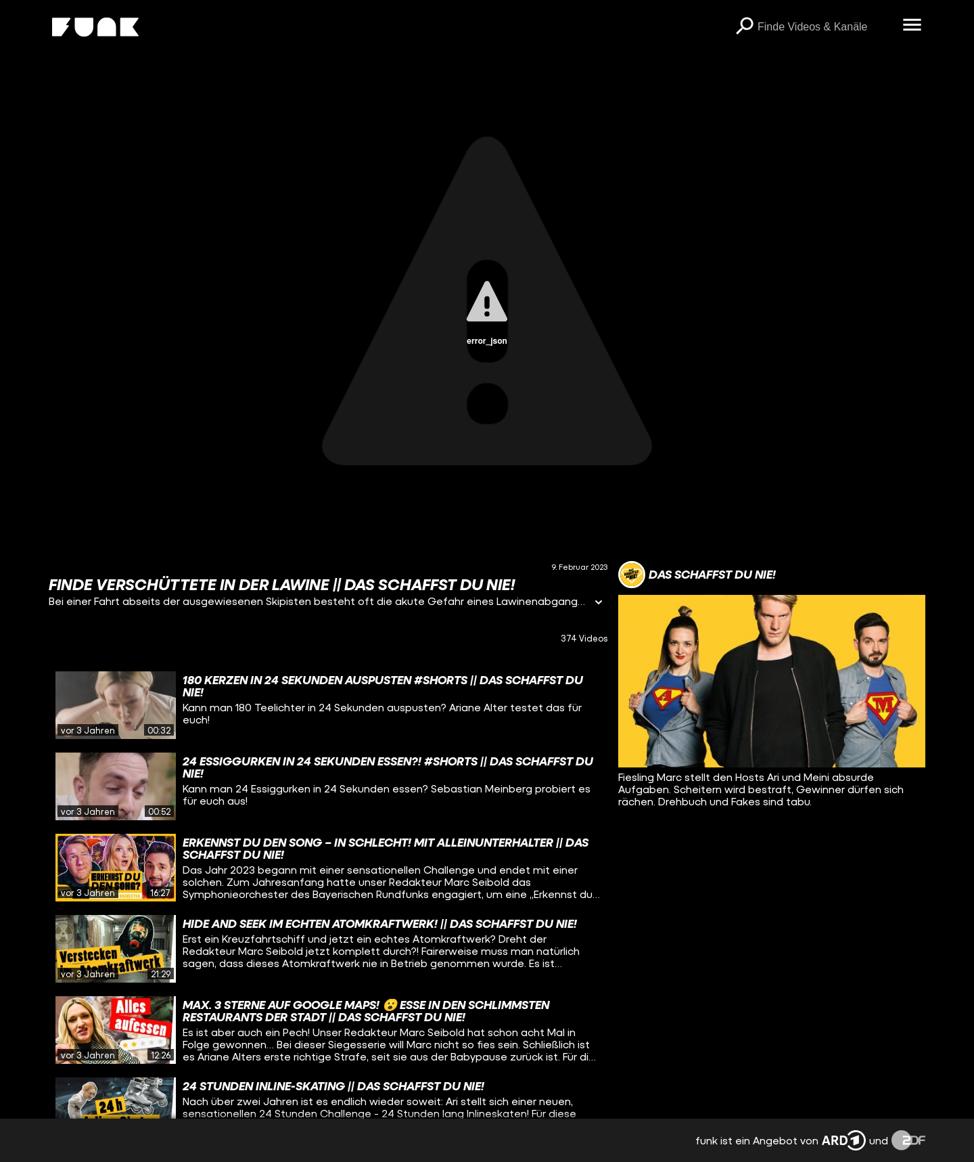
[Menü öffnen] (911, 26)
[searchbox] (825, 27)
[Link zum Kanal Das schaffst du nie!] (697, 574)
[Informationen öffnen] (598, 603)
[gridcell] (328, 705)
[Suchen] (744, 27)
